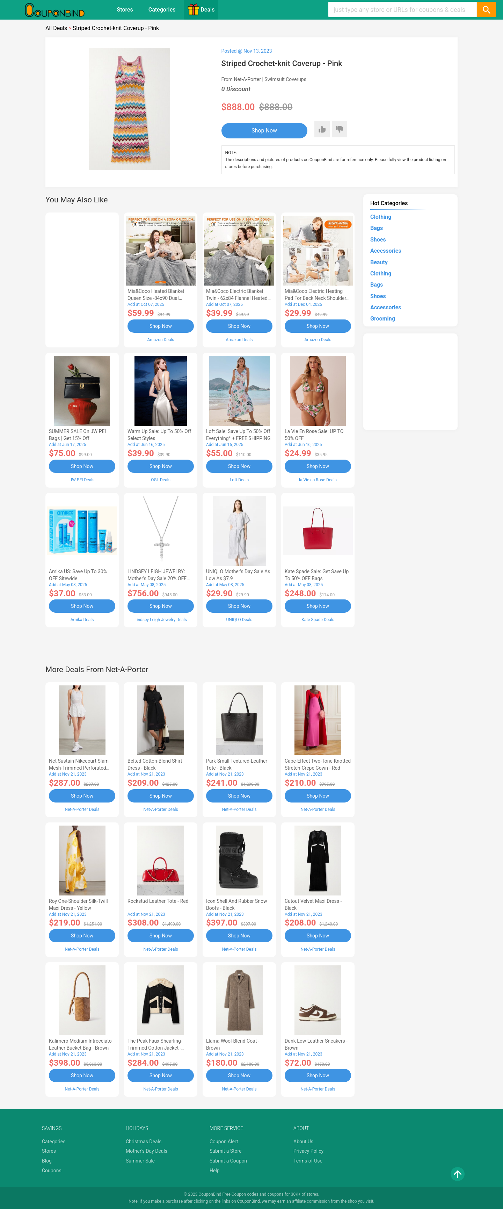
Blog (47, 1161)
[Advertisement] (82, 279)
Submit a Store (226, 1151)
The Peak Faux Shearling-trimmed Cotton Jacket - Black (154, 1048)
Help (215, 1170)
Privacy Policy (308, 1151)
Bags (376, 228)
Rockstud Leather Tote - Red (158, 901)
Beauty (379, 262)
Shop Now (264, 130)
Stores (125, 9)
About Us (303, 1141)
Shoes (378, 239)
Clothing (380, 217)
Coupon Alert (224, 1141)
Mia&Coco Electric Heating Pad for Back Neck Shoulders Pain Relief (317, 298)
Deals (200, 9)
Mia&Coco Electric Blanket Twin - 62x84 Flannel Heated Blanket (237, 298)
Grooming (382, 318)
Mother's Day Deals (146, 1151)
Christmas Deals (143, 1141)
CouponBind (248, 1201)
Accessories (385, 250)
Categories (162, 9)
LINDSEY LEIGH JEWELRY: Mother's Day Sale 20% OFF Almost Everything (157, 578)
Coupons (51, 1170)
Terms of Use (307, 1161)
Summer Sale (140, 1161)
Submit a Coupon (228, 1161)
